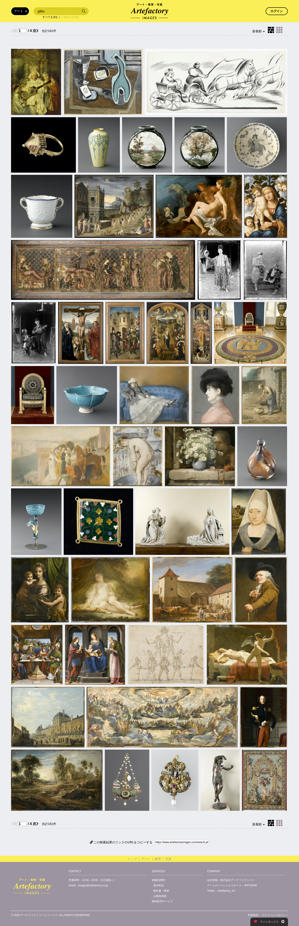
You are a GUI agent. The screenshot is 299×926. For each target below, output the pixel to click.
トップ (132, 859)
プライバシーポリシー (274, 915)
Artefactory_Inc (227, 890)
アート (145, 859)
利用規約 (253, 915)
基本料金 (158, 885)
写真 (168, 859)
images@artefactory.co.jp (93, 885)
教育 (158, 859)
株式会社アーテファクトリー (237, 880)
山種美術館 (160, 896)
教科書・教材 (161, 890)
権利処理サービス (162, 901)
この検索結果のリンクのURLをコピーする (121, 842)
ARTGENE (250, 885)
